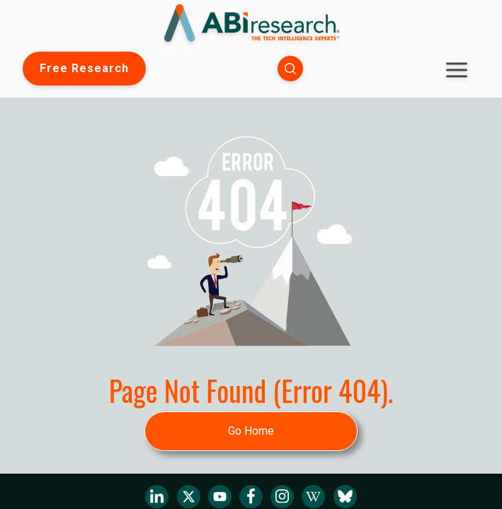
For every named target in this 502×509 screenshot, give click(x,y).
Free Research (84, 68)
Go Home (251, 431)
